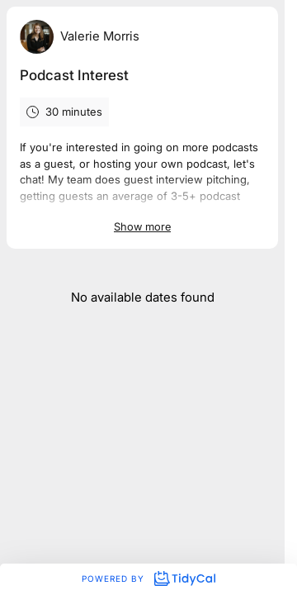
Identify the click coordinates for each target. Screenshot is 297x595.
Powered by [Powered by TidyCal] (148, 578)
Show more (142, 226)
